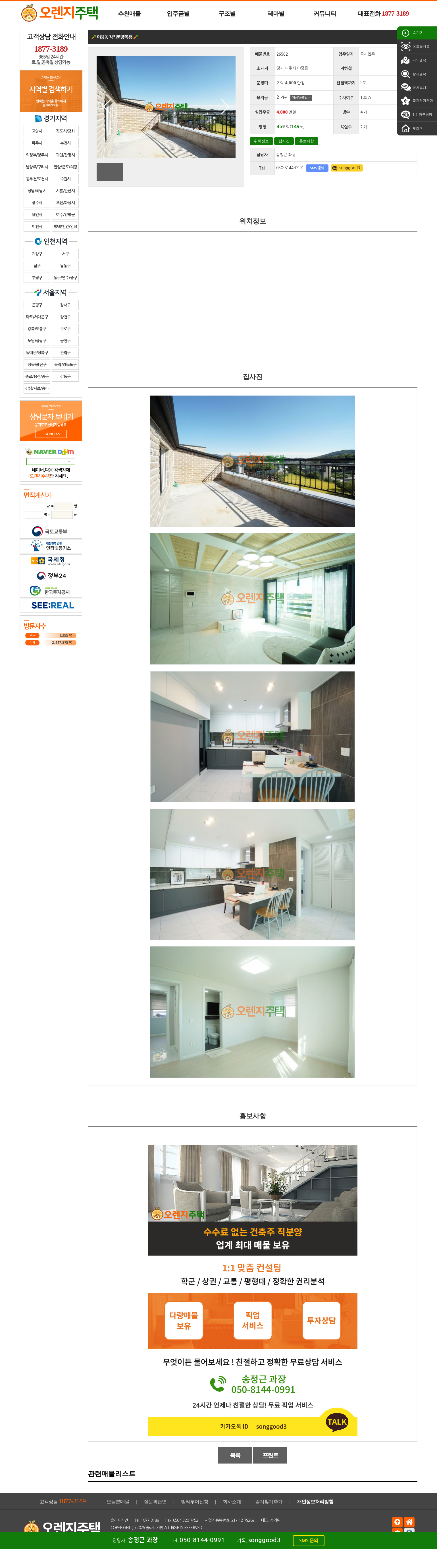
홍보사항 (306, 141)
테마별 (275, 13)
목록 (235, 1455)
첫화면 (411, 129)
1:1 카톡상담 (416, 115)
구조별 (227, 13)
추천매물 (129, 13)
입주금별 (178, 13)
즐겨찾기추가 (416, 101)
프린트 (270, 1455)
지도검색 (413, 60)
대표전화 (383, 13)
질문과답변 (155, 1501)
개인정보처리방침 (315, 1501)
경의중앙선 (369, 68)
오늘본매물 (415, 46)
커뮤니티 (324, 13)
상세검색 (413, 74)
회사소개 (232, 1501)
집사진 (284, 141)
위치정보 (261, 141)
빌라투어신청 (194, 1501)
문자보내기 (415, 87)
